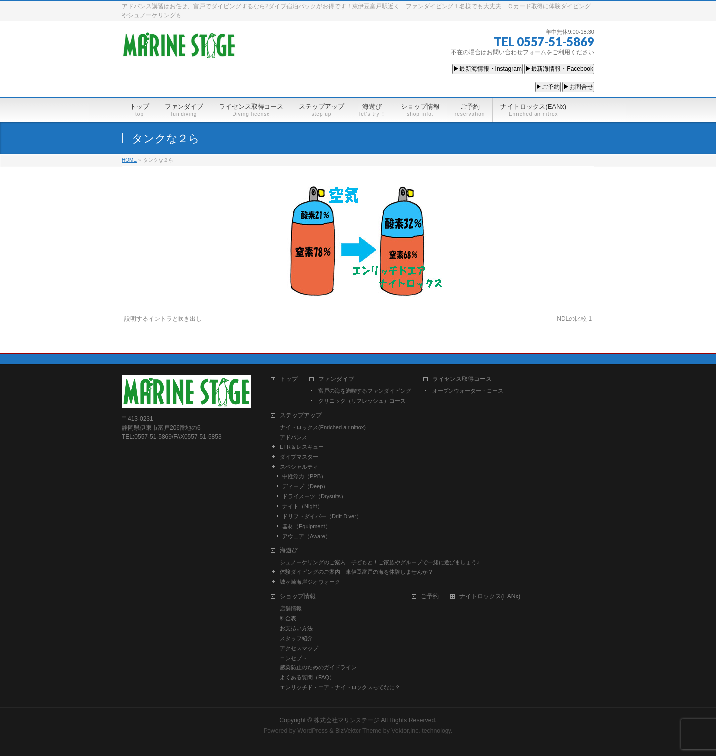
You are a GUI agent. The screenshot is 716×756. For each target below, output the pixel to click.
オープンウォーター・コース (467, 391)
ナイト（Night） (302, 506)
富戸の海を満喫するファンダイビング (364, 391)
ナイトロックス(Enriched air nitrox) (323, 427)
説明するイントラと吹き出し (163, 318)
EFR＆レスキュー (302, 447)
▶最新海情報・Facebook (559, 68)
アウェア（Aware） (306, 536)
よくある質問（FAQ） (307, 677)
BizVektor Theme (358, 730)
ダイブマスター (299, 457)
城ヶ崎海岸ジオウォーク (310, 582)
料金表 (288, 618)
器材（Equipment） (306, 526)
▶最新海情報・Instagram (487, 68)
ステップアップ (301, 415)
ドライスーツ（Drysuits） (314, 496)
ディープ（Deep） (305, 486)
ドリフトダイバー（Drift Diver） (321, 516)
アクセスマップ (299, 648)
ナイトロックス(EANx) (490, 596)
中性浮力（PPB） (304, 476)
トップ (289, 379)
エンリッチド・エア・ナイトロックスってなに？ (340, 687)
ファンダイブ (336, 379)
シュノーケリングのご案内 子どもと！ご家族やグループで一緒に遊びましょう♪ (380, 562)
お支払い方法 (296, 628)
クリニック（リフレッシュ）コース (362, 401)
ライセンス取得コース (462, 379)
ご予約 (430, 596)
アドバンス (293, 437)
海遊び (289, 550)
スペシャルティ (299, 467)
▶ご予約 (548, 86)
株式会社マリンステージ (346, 720)
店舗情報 (291, 608)
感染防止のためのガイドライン (318, 667)
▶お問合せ (578, 86)
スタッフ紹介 (296, 638)
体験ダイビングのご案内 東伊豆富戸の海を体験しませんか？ (356, 572)
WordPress (312, 730)
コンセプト (293, 658)
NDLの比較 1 (574, 318)
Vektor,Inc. (405, 730)
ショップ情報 (298, 596)
